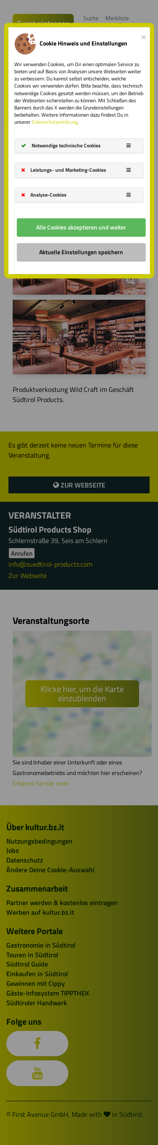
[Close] (143, 35)
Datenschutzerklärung (55, 122)
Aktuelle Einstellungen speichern (81, 252)
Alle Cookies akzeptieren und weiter (81, 227)
